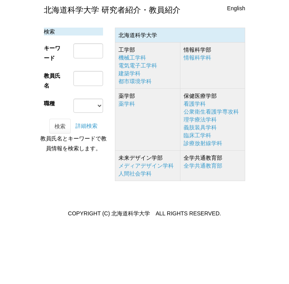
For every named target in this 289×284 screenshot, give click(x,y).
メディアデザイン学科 (146, 166)
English (236, 8)
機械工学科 (132, 57)
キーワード (52, 53)
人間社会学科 (135, 173)
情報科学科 (197, 57)
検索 (60, 126)
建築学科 (129, 73)
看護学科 (195, 104)
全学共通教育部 (203, 166)
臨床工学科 (197, 135)
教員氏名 (52, 81)
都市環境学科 (135, 81)
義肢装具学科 (200, 127)
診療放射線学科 (203, 143)
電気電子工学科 (137, 65)
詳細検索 (86, 126)
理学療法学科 (200, 119)
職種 (49, 103)
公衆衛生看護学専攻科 (211, 111)
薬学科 (126, 104)
